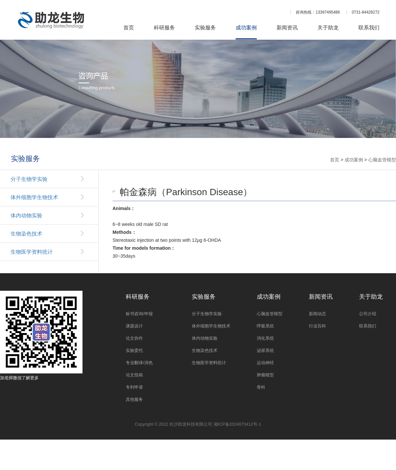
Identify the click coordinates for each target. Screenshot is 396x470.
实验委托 (134, 350)
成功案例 (246, 27)
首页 (128, 27)
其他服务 (134, 399)
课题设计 (134, 325)
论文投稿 (134, 374)
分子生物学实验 (29, 179)
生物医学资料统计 (32, 252)
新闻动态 (317, 313)
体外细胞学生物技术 (34, 197)
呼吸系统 (265, 325)
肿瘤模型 (265, 374)
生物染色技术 (26, 233)
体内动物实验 (26, 215)
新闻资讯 (287, 27)
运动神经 (265, 362)
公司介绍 (367, 313)
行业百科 (317, 325)
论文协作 (134, 338)
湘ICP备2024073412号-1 (237, 424)
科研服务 (164, 27)
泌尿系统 (265, 350)
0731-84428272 (366, 12)
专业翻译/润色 (139, 362)
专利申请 (134, 387)
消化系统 (265, 338)
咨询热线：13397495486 (318, 12)
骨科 (261, 387)
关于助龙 (328, 27)
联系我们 (369, 27)
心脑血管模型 (382, 159)
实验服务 (205, 27)
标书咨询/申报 (139, 313)
